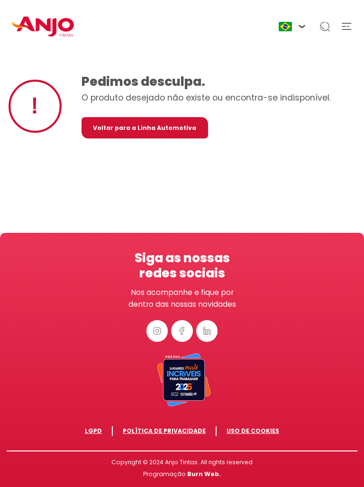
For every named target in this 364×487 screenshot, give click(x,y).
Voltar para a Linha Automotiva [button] (144, 128)
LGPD (93, 431)
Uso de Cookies (253, 431)
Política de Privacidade (164, 431)
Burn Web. (204, 474)
